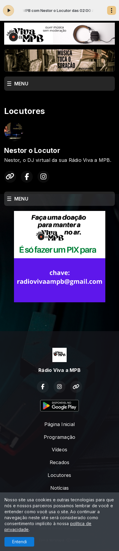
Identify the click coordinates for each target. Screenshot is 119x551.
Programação (60, 437)
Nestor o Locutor (32, 150)
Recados (60, 462)
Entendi (19, 541)
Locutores (59, 475)
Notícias (59, 488)
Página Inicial (59, 424)
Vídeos (59, 450)
